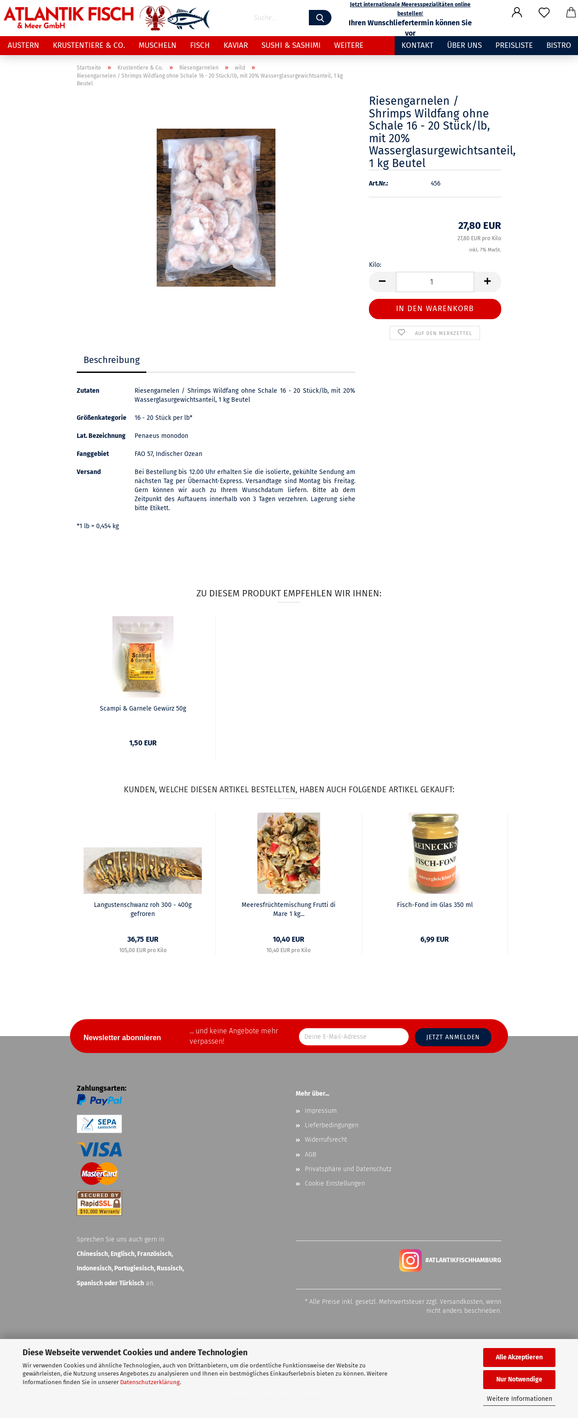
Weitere (349, 45)
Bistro (558, 45)
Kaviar (236, 45)
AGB (310, 1154)
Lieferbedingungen (332, 1125)
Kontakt (417, 45)
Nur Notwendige (519, 1379)
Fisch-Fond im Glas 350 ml (435, 905)
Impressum (321, 1111)
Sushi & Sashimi (291, 45)
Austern (23, 45)
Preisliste (514, 45)
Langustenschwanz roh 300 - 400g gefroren (142, 909)
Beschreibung (112, 359)
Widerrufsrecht (326, 1140)
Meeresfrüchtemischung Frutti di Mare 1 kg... (289, 909)
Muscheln (158, 45)
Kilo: (375, 265)
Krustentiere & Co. (89, 45)
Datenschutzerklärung (150, 1382)
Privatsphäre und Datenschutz (348, 1169)
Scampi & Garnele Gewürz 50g (143, 708)
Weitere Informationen (519, 1399)
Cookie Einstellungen (335, 1183)
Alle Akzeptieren (519, 1357)
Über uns (464, 45)
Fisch (200, 45)
